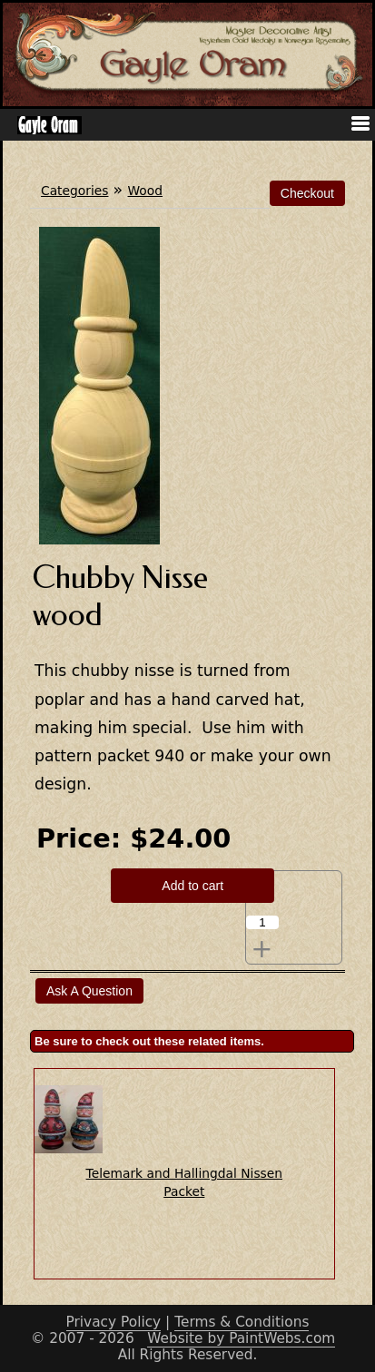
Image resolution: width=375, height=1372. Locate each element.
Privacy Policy (114, 1322)
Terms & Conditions (241, 1322)
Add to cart (192, 885)
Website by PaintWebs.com (241, 1338)
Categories (74, 190)
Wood (145, 190)
